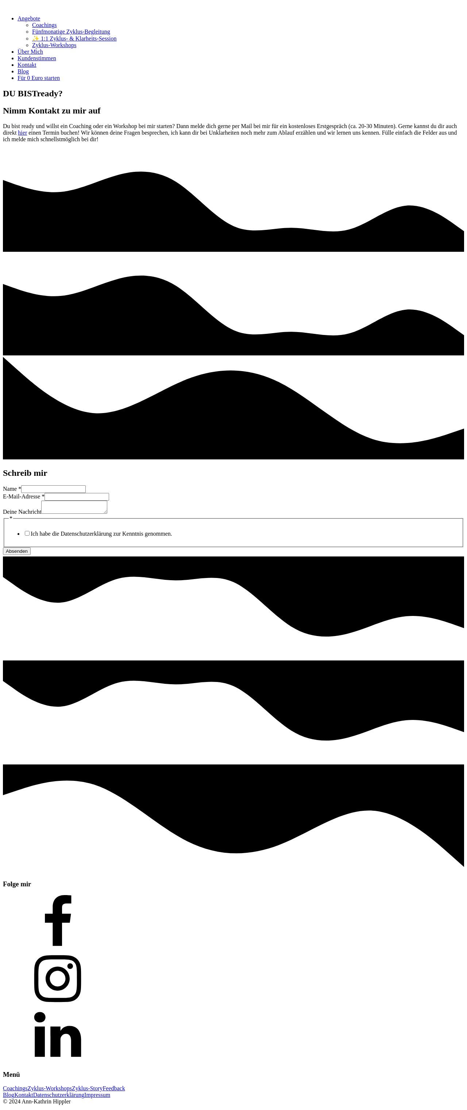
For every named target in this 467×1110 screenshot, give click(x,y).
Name (12, 489)
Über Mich (30, 52)
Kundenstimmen (37, 58)
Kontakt (27, 65)
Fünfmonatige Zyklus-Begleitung (71, 31)
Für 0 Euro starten (39, 78)
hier (22, 133)
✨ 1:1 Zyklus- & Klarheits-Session (74, 38)
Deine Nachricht (22, 514)
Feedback (114, 1090)
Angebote (29, 18)
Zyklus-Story (87, 1090)
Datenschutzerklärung (58, 1097)
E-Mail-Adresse (24, 496)
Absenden (17, 553)
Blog (23, 71)
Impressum (97, 1097)
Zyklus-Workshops (54, 45)
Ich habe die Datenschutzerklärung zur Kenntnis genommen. (101, 536)
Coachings (44, 25)
